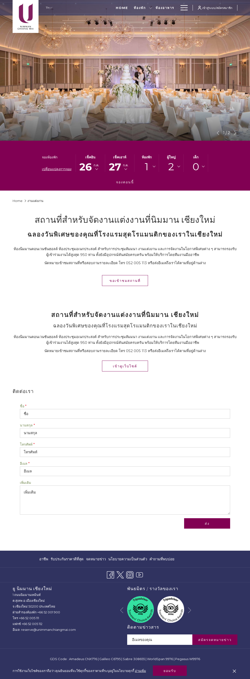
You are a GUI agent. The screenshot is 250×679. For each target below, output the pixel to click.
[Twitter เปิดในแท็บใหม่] (120, 574)
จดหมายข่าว (96, 559)
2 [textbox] (171, 167)
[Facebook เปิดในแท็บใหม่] (110, 574)
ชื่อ (23, 406)
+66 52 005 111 (29, 618)
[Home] (93, 7)
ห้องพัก (147, 157)
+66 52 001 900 (48, 612)
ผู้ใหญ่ (171, 157)
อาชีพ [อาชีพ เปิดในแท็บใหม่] (43, 560)
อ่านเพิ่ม (140, 671)
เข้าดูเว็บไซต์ (130, 366)
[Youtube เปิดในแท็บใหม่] (139, 574)
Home (18, 201)
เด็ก (195, 157)
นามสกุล (27, 425)
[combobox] (146, 167)
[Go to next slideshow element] (235, 133)
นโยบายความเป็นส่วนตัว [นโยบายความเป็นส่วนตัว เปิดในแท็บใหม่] (127, 560)
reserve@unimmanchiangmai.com (48, 630)
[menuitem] (44, 559)
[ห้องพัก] (111, 7)
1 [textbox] (146, 167)
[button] (90, 163)
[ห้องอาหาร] (136, 7)
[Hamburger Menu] (182, 7)
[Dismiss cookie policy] (234, 671)
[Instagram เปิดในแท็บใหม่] (129, 574)
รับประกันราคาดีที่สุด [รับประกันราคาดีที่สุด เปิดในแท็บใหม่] (67, 560)
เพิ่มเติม (25, 482)
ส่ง (207, 523)
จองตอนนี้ (125, 182)
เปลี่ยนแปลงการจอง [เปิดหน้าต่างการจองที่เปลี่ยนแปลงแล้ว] (56, 169)
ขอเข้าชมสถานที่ (125, 280)
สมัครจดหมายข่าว (215, 640)
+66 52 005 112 (32, 624)
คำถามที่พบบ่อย (161, 559)
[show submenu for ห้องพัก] (122, 7)
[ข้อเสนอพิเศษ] (162, 7)
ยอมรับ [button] (170, 671)
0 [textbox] (196, 167)
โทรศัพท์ (27, 444)
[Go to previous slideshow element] (218, 133)
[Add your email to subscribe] (159, 639)
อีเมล (25, 463)
